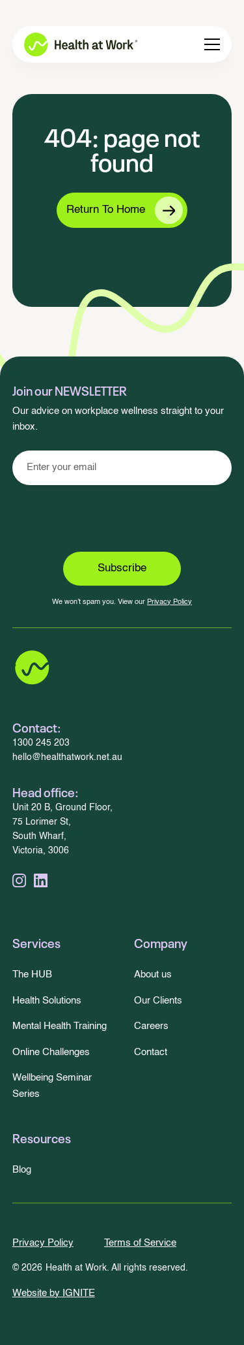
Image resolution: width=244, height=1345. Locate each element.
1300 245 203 (41, 743)
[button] (212, 44)
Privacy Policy (169, 602)
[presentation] (122, 518)
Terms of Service (140, 1243)
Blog (21, 1170)
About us (153, 974)
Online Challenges (51, 1052)
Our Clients (158, 1000)
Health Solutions (46, 1000)
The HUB (32, 974)
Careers (151, 1026)
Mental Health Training (59, 1026)
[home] (71, 44)
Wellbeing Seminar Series (52, 1085)
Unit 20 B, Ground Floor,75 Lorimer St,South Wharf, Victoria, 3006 (62, 829)
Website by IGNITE (53, 1293)
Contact (150, 1052)
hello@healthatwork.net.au (67, 757)
